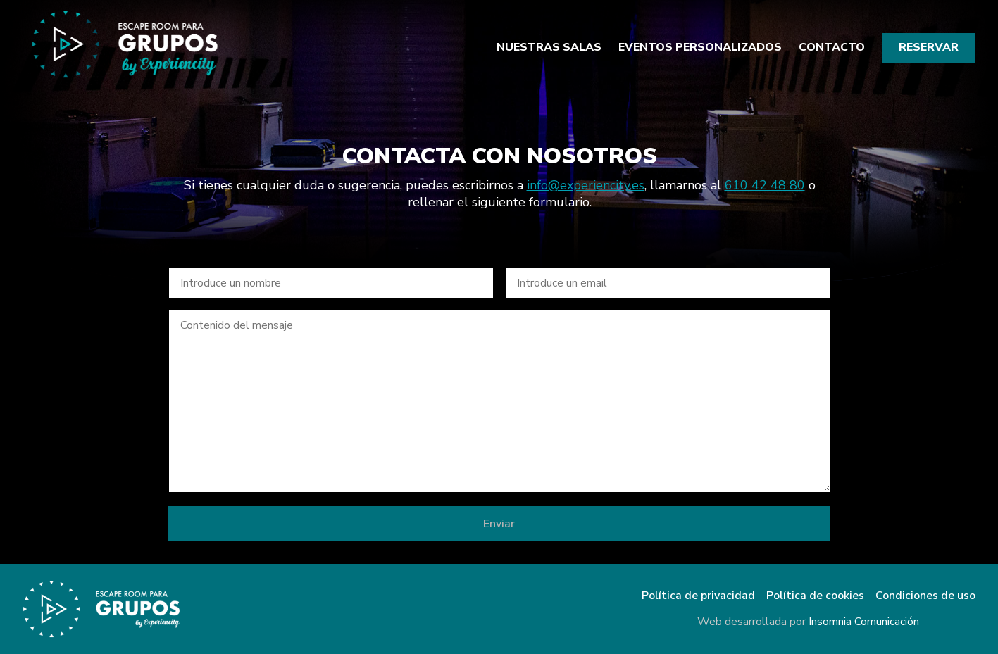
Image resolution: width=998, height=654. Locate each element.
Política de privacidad (698, 596)
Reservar (929, 47)
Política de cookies (815, 596)
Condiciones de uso (925, 596)
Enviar (499, 524)
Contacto (832, 47)
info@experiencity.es (585, 185)
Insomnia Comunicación (864, 621)
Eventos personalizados (700, 47)
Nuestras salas (549, 47)
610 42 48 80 (764, 185)
